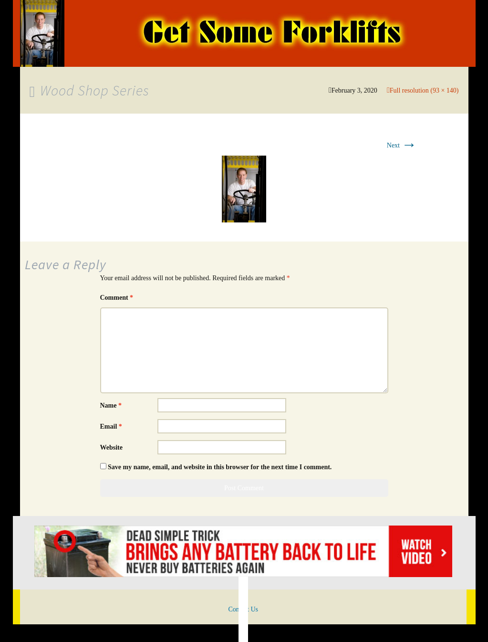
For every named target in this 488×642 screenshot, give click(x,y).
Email (111, 426)
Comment (117, 297)
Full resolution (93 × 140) (424, 90)
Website (111, 447)
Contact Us (243, 609)
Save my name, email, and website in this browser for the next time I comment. (220, 467)
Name (111, 405)
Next (402, 145)
